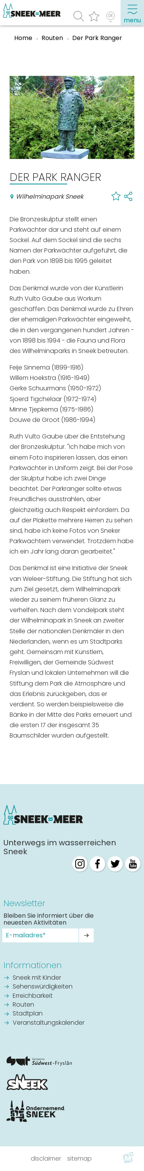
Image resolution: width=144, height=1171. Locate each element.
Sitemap (79, 1158)
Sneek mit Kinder (37, 978)
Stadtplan (28, 1014)
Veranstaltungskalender (48, 1023)
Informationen (32, 965)
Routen (23, 1005)
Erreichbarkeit (33, 996)
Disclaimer (46, 1158)
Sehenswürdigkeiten (43, 987)
